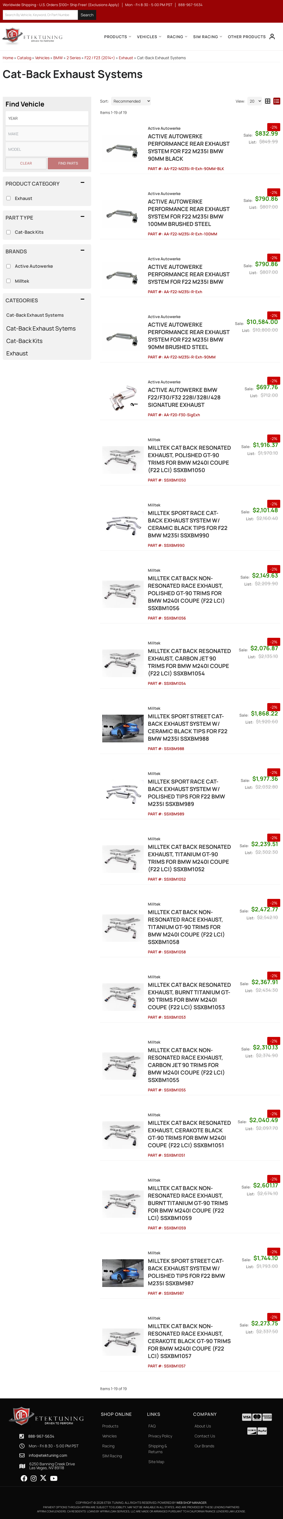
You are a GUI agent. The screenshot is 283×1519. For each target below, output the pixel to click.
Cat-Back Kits (24, 341)
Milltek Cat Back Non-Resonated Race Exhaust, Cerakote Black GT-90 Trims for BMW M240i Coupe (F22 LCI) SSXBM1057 (189, 1341)
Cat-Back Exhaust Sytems (41, 328)
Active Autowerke (34, 266)
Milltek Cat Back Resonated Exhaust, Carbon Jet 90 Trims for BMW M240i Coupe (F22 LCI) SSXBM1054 (189, 662)
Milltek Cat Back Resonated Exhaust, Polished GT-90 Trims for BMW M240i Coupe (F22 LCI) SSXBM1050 (189, 459)
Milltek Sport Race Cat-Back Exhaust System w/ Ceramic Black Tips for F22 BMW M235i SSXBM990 (187, 524)
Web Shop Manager (191, 1502)
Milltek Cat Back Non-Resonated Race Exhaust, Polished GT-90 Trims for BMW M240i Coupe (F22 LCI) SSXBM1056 (186, 593)
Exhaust (17, 353)
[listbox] (47, 149)
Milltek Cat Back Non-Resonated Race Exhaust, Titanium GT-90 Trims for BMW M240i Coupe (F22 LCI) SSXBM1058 (186, 927)
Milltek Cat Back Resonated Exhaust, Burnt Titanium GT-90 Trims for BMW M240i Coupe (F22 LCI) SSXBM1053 (189, 996)
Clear (26, 163)
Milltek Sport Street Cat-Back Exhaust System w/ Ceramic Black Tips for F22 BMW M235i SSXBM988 (187, 727)
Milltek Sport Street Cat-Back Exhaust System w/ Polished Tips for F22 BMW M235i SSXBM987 (186, 1272)
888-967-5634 (41, 1436)
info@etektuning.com (48, 1455)
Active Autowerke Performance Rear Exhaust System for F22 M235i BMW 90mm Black (188, 147)
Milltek (22, 281)
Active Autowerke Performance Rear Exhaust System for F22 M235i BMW (188, 274)
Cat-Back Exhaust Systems (35, 315)
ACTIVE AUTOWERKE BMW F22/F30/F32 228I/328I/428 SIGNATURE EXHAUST (184, 397)
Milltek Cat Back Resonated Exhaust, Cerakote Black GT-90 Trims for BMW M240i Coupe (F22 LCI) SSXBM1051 (189, 1134)
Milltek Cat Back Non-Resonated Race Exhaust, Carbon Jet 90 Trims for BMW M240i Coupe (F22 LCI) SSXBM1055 (186, 1065)
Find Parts (68, 163)
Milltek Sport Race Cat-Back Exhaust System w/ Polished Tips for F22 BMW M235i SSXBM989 (186, 793)
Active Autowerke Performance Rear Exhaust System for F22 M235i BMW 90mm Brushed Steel (188, 336)
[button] (47, 300)
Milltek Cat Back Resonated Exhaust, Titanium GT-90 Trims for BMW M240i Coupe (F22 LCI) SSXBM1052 (189, 858)
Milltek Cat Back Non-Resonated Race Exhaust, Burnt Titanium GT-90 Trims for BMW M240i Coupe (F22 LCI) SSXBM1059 (188, 1203)
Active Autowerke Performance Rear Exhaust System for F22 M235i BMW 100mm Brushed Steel (188, 213)
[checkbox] (8, 266)
